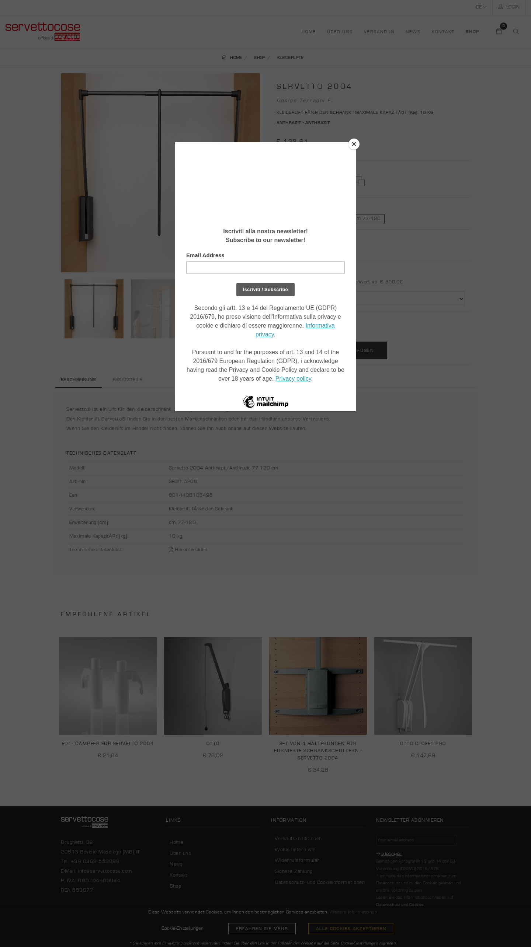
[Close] (354, 144)
